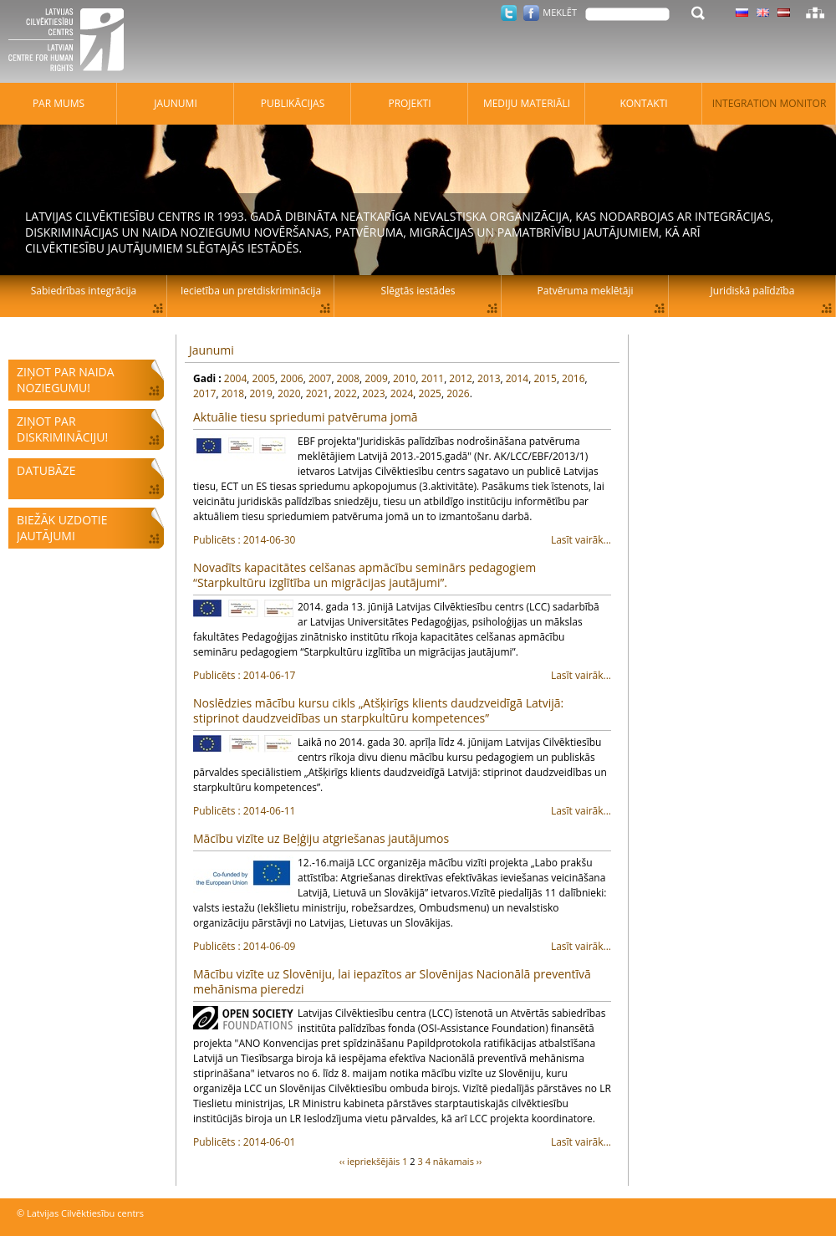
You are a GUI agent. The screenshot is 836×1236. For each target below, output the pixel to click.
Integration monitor (769, 103)
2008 (348, 378)
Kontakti (643, 103)
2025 (430, 393)
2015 (544, 378)
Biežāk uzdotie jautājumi (62, 528)
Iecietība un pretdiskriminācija (251, 290)
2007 (319, 378)
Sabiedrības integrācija (83, 290)
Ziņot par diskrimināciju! (62, 429)
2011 (432, 378)
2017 (204, 393)
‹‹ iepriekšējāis (369, 1161)
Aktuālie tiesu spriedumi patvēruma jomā (305, 417)
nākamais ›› (457, 1161)
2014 (517, 378)
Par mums (58, 103)
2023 (373, 393)
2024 (401, 393)
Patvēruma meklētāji (586, 290)
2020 (289, 393)
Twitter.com (509, 13)
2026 (457, 393)
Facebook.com (531, 13)
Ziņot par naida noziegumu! (66, 380)
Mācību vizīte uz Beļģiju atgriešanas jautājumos (321, 838)
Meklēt (560, 12)
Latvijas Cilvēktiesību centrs (71, 41)
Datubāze (46, 470)
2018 (233, 393)
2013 (488, 378)
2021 (317, 393)
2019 (260, 393)
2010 (404, 378)
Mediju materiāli (526, 103)
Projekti (409, 103)
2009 (375, 378)
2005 (263, 378)
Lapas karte (815, 12)
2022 (345, 393)
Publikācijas (293, 103)
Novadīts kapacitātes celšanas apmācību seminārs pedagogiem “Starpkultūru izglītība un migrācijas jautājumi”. (364, 574)
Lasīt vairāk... (402, 540)
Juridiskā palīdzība (753, 290)
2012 (460, 378)
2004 (235, 378)
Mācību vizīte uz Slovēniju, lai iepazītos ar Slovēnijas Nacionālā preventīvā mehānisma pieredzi (392, 981)
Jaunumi (211, 350)
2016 (573, 378)
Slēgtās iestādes (418, 290)
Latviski (783, 12)
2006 (291, 378)
